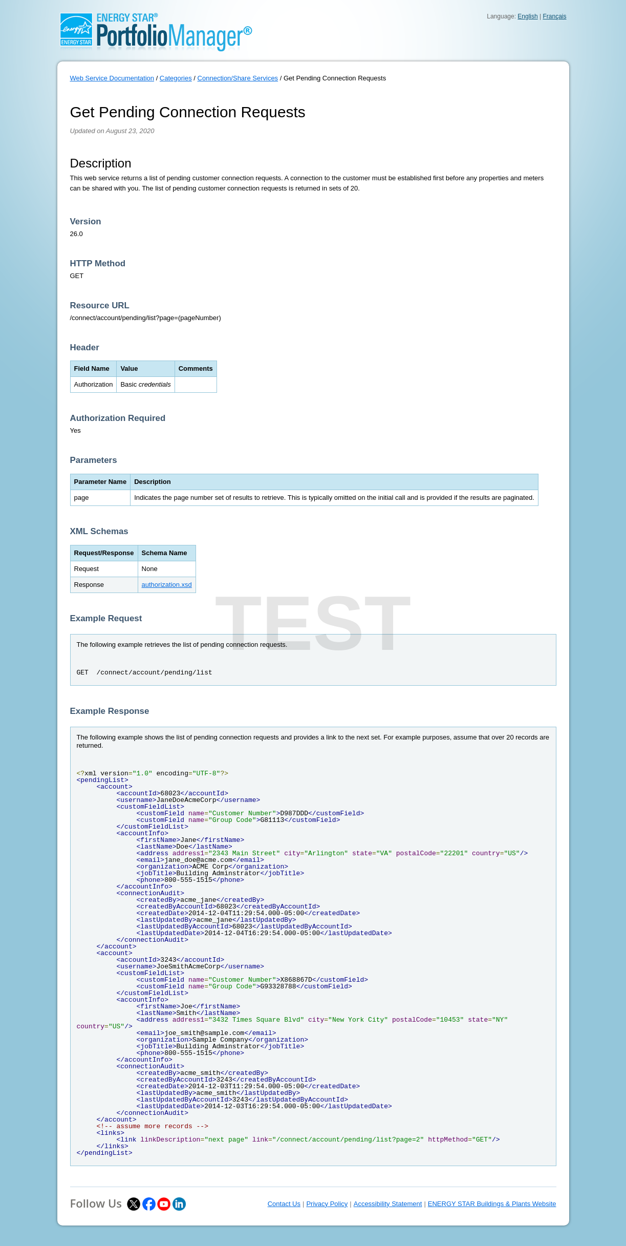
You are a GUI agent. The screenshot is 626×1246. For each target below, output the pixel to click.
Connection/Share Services (238, 78)
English (527, 16)
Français (554, 16)
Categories (176, 78)
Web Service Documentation (112, 78)
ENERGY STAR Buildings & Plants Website (492, 1204)
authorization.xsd (167, 584)
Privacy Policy (327, 1204)
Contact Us (284, 1204)
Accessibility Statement (388, 1204)
